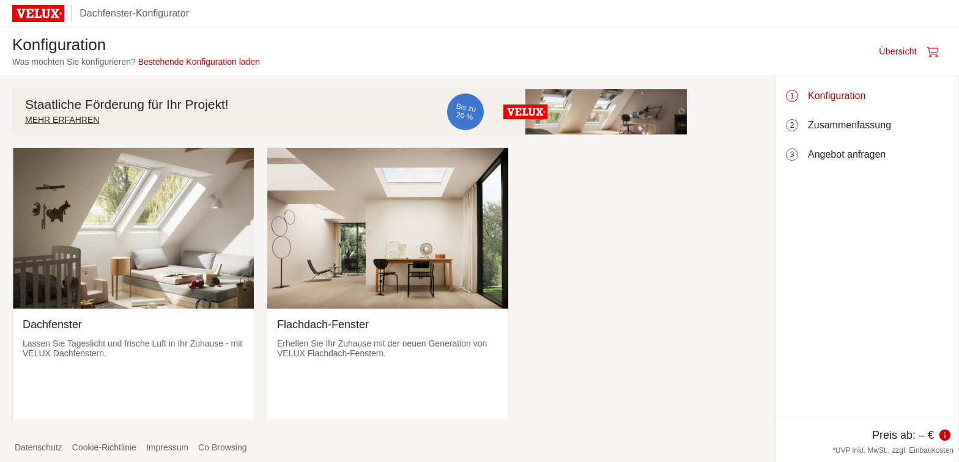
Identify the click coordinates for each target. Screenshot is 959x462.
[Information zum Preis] (944, 435)
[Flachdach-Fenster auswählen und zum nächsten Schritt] (387, 284)
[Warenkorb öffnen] (912, 52)
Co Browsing (222, 447)
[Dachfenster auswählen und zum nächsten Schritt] (133, 284)
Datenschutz (38, 447)
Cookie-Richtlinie (104, 447)
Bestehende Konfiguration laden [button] (199, 62)
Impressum (167, 447)
